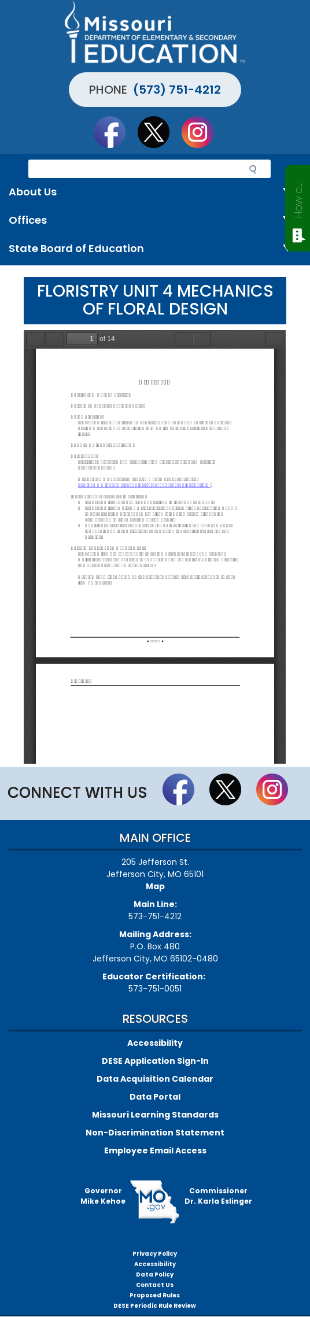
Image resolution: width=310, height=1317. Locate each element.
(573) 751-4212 (177, 90)
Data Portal (155, 1097)
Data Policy (155, 1274)
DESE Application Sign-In (155, 1061)
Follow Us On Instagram (203, 132)
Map (155, 886)
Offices (155, 220)
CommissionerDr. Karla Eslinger (218, 1196)
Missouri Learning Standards (155, 1114)
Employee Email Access (155, 1150)
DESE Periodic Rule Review (154, 1305)
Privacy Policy (154, 1253)
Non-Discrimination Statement (155, 1132)
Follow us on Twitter (159, 132)
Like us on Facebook (115, 132)
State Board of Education (155, 249)
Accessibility (155, 1043)
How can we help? (298, 197)
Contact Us (155, 1285)
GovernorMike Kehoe (103, 1196)
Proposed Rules (155, 1295)
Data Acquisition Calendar (155, 1079)
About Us (155, 192)
